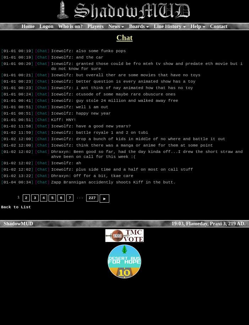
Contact (218, 26)
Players (95, 26)
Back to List (16, 223)
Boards (137, 26)
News (114, 26)
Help (195, 26)
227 (92, 214)
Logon (46, 26)
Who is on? (70, 26)
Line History (168, 26)
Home (28, 26)
